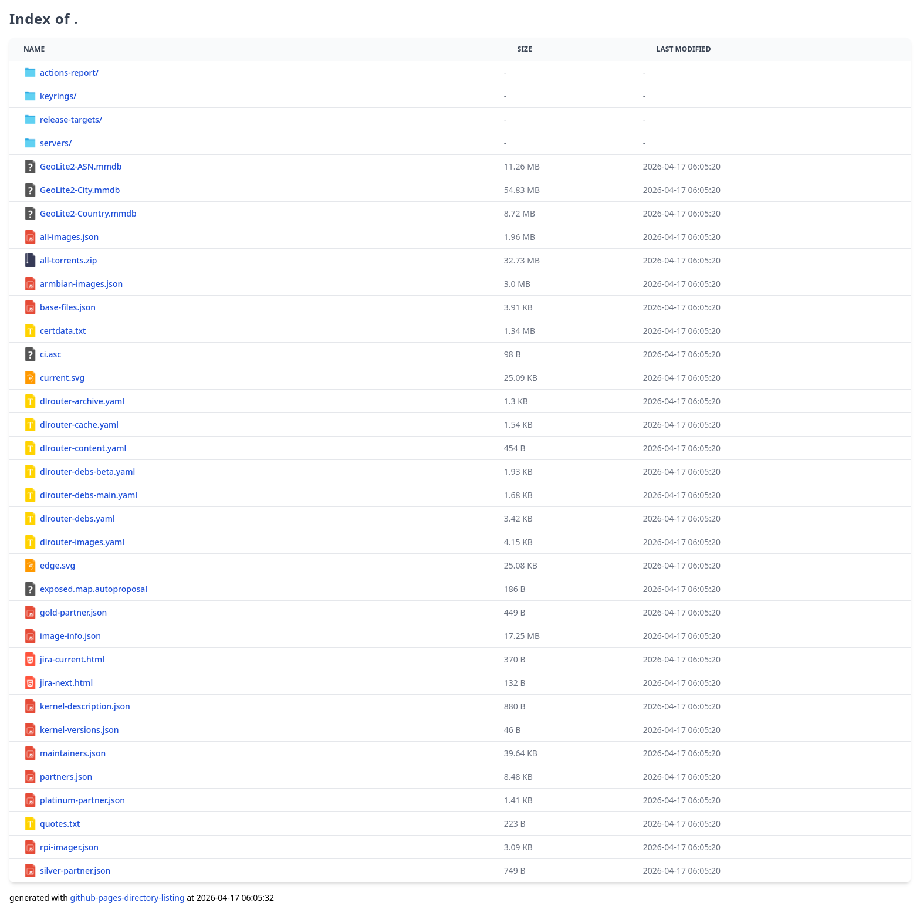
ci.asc (50, 354)
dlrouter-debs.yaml (77, 518)
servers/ (56, 142)
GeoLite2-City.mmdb (80, 189)
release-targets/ (71, 119)
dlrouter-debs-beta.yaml (87, 471)
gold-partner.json (73, 612)
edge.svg (57, 565)
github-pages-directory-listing (127, 897)
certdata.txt (63, 330)
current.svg (62, 377)
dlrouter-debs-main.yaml (88, 495)
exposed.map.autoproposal (93, 588)
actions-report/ (69, 72)
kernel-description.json (85, 706)
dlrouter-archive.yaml (82, 401)
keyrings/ (58, 96)
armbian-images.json (81, 283)
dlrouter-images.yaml (82, 541)
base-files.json (68, 307)
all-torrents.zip (68, 260)
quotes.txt (60, 823)
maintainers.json (73, 753)
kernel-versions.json (79, 729)
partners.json (66, 776)
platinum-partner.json (82, 800)
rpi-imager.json (69, 847)
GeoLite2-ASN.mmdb (80, 166)
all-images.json (69, 236)
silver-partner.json (75, 870)
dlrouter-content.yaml (83, 448)
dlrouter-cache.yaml (79, 424)
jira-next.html (66, 682)
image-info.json (70, 635)
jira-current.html (72, 659)
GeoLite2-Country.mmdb (88, 213)
